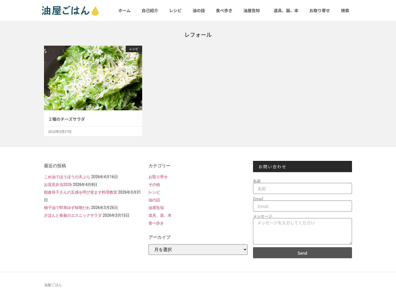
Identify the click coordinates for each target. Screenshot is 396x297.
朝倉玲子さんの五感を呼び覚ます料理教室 (80, 192)
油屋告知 (253, 10)
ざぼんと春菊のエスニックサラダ (73, 215)
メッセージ (262, 216)
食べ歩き (224, 10)
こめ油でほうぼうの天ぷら (67, 177)
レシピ (175, 10)
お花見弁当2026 (58, 184)
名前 (257, 181)
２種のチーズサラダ (66, 119)
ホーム (124, 10)
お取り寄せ (319, 10)
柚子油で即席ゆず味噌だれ (67, 207)
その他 (154, 184)
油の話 (199, 10)
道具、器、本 (286, 10)
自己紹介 (150, 10)
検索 (345, 10)
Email (258, 198)
